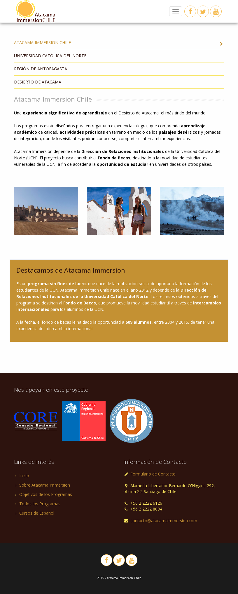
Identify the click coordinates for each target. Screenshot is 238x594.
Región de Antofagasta (40, 69)
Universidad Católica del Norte (50, 55)
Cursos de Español (36, 513)
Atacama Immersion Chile (119, 43)
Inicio (24, 475)
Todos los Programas (39, 503)
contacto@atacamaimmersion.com (163, 520)
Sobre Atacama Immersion (44, 485)
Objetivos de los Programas (45, 494)
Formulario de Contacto (152, 474)
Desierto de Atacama (37, 82)
